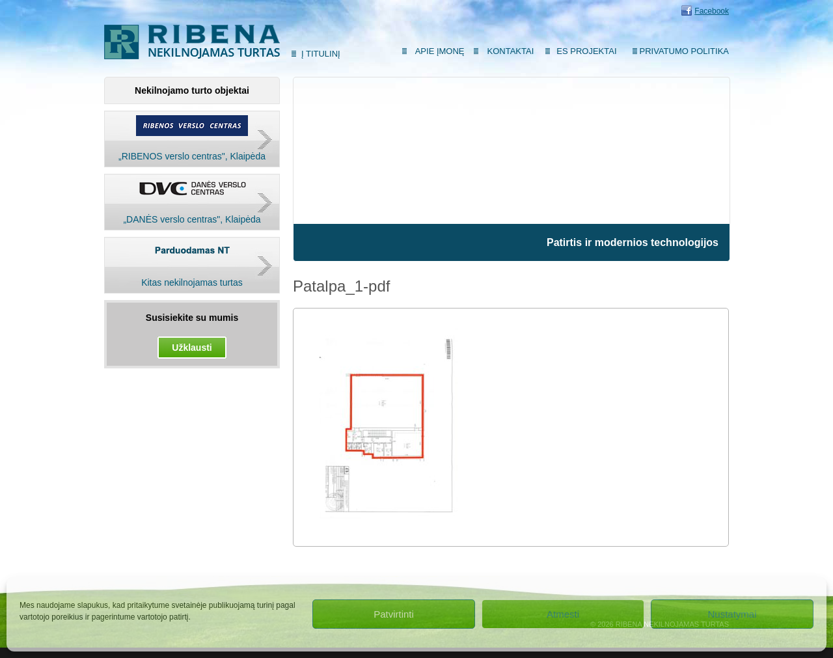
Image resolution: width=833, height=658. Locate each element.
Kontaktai (510, 51)
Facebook (711, 11)
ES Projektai (586, 51)
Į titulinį (320, 54)
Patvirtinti (394, 614)
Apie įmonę (440, 51)
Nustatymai (731, 614)
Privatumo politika (684, 51)
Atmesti (563, 614)
